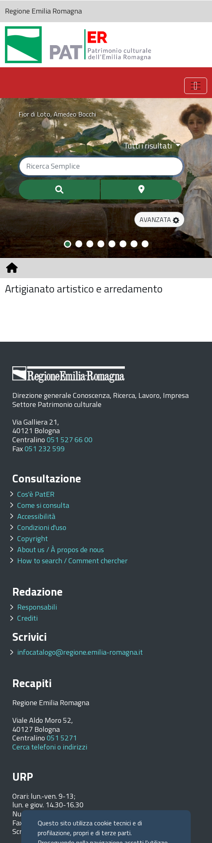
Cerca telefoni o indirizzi (49, 746)
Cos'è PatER (35, 494)
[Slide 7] (134, 243)
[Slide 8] (145, 243)
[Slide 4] (100, 243)
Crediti (27, 618)
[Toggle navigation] (195, 86)
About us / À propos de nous (60, 549)
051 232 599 (45, 448)
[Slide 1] (67, 244)
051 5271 (62, 737)
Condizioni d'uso (41, 527)
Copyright (32, 538)
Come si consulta (43, 505)
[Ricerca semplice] (101, 166)
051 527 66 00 (69, 439)
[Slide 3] (89, 243)
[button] (159, 219)
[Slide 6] (123, 243)
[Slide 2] (78, 243)
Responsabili (37, 606)
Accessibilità (36, 516)
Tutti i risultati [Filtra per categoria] (149, 145)
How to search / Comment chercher (72, 560)
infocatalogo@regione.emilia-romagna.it (80, 652)
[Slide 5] (111, 243)
